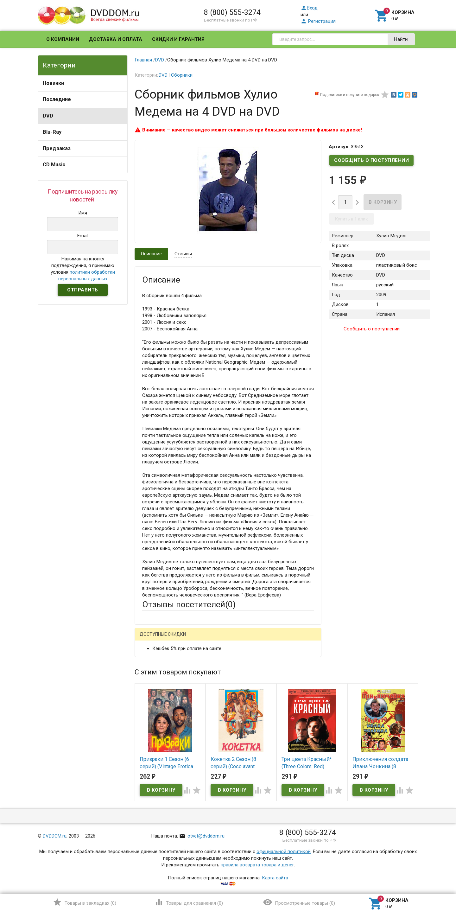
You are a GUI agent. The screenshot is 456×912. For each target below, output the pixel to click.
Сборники (182, 75)
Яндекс (260, 639)
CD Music (54, 165)
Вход (309, 8)
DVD (48, 116)
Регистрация (318, 21)
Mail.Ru (182, 639)
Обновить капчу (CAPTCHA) (222, 806)
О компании (62, 39)
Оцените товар (158, 720)
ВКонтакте (221, 639)
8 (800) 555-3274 (232, 12)
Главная (143, 60)
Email (147, 678)
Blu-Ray (52, 132)
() (84, 902)
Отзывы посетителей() (189, 604)
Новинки (53, 83)
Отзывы (183, 254)
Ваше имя (152, 661)
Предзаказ (57, 148)
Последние (57, 99)
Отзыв (149, 731)
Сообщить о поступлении (371, 160)
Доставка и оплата (115, 39)
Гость (150, 638)
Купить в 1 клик (351, 218)
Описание (151, 254)
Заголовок (154, 702)
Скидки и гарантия (178, 39)
